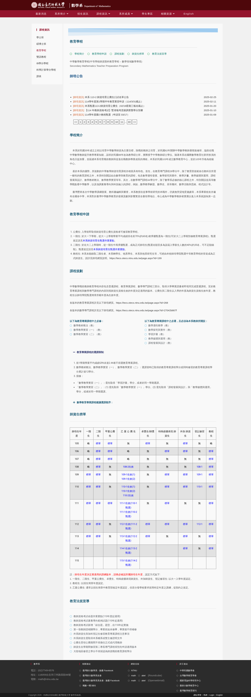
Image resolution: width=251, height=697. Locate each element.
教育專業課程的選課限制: (90, 352)
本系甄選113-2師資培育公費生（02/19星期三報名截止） (109, 106)
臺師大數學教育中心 (189, 685)
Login (211, 695)
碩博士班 (41, 43)
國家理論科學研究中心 (190, 680)
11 (121, 122)
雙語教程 (41, 56)
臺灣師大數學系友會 (92, 675)
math (133, 675)
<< (75, 122)
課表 (38, 76)
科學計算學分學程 (46, 69)
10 (116, 122)
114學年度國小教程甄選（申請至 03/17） (101, 114)
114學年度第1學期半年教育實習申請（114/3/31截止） (108, 101)
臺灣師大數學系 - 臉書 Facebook (98, 670)
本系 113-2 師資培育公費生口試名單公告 (101, 97)
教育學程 (41, 50)
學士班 (40, 37)
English (219, 695)
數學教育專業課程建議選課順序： (95, 402)
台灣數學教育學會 (188, 675)
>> (134, 122)
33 (129, 122)
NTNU (134, 670)
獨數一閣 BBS (89, 685)
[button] (143, 352)
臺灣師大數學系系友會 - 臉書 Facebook (101, 680)
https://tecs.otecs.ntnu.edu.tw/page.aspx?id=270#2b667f (146, 310)
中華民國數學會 (187, 670)
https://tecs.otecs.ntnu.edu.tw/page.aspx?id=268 (142, 302)
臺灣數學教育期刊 (188, 690)
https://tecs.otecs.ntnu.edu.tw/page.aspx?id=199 (135, 258)
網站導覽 (197, 695)
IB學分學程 (42, 63)
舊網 (205, 695)
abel (144, 675)
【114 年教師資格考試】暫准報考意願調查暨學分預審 (108, 110)
